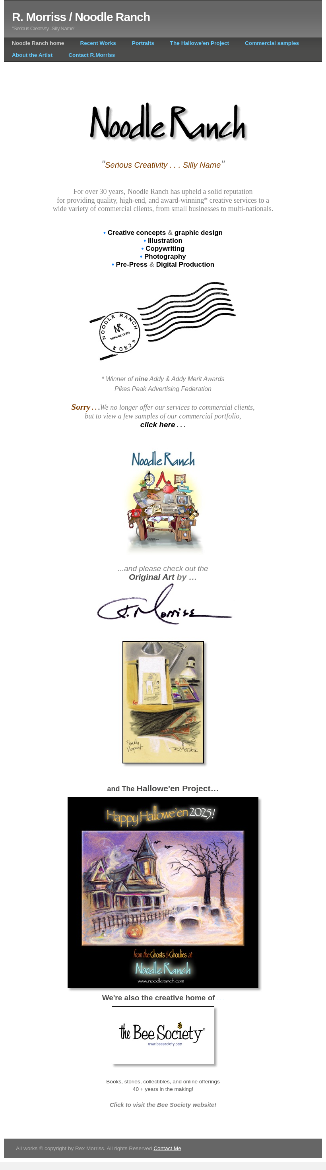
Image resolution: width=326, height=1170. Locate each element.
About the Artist (32, 55)
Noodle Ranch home (38, 43)
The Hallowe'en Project (199, 43)
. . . (219, 998)
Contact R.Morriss (91, 55)
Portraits (143, 43)
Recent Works (98, 43)
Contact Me (167, 1148)
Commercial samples (272, 43)
